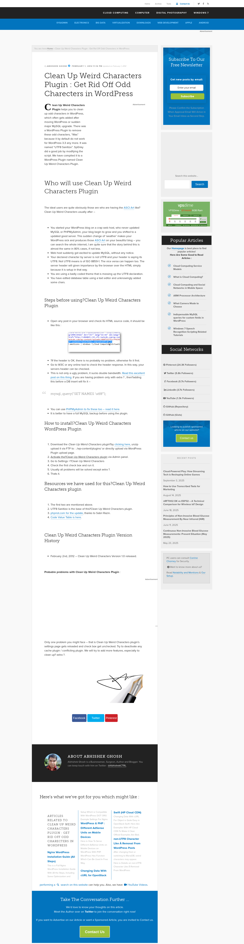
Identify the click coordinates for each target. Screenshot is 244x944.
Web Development (167, 22)
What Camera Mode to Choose (186, 305)
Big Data (101, 22)
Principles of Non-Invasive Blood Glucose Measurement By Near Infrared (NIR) (186, 517)
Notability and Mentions (186, 572)
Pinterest (111, 718)
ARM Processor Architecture (189, 295)
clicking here (122, 444)
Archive (158, 3)
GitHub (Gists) (172, 415)
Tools (169, 3)
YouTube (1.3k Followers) (178, 398)
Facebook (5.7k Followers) (179, 381)
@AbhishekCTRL (117, 765)
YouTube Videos (135, 885)
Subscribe (187, 96)
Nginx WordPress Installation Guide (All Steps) (61, 856)
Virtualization (121, 22)
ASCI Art (129, 208)
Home (147, 3)
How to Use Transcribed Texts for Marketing (181, 487)
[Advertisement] (88, 37)
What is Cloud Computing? (188, 277)
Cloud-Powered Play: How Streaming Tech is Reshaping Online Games (184, 473)
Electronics (81, 22)
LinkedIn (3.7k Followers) (179, 390)
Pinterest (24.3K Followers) (180, 365)
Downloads (144, 22)
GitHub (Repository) (175, 406)
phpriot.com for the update (67, 513)
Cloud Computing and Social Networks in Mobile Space (189, 286)
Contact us (186, 438)
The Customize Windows (50, 12)
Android (204, 22)
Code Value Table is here (66, 517)
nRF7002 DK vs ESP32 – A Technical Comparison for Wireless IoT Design (183, 502)
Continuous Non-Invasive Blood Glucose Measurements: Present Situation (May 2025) (185, 534)
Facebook (79, 718)
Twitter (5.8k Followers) (178, 373)
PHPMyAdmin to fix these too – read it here (92, 409)
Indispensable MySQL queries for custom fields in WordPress (188, 318)
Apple (188, 22)
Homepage (178, 248)
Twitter (96, 718)
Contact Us (185, 3)
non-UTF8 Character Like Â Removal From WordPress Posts (127, 843)
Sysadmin (62, 22)
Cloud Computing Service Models (187, 267)
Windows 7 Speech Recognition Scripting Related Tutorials (189, 332)
